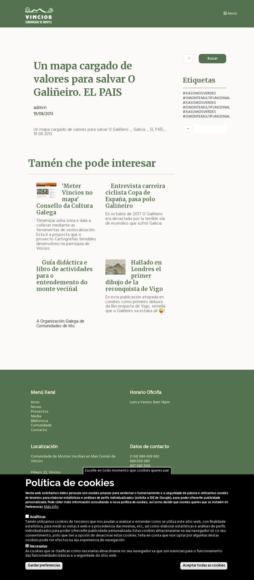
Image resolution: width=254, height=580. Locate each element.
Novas (36, 407)
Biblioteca (39, 421)
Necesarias (38, 546)
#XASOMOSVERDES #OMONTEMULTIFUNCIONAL (206, 95)
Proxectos (39, 412)
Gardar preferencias (44, 565)
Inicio (35, 402)
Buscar (212, 58)
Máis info (51, 507)
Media (36, 416)
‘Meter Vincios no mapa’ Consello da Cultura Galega (64, 199)
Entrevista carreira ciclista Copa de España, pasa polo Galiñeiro (135, 196)
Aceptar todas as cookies (204, 565)
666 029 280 (140, 461)
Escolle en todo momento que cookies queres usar (127, 471)
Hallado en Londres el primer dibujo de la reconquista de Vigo (134, 275)
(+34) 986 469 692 (144, 456)
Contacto (39, 430)
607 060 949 (140, 466)
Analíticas (37, 517)
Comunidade (41, 425)
